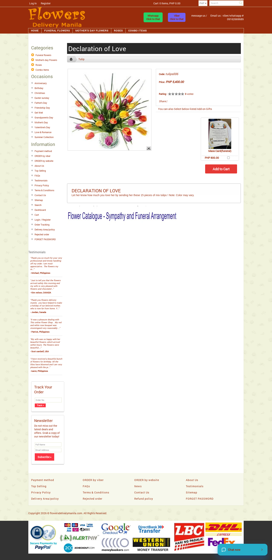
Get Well (39, 112)
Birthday (39, 88)
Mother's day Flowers (91, 30)
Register (46, 3)
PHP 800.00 (212, 158)
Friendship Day (42, 107)
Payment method (43, 151)
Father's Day (41, 102)
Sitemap (39, 200)
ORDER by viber (42, 155)
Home (35, 30)
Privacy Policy (42, 185)
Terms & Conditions (44, 190)
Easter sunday (42, 97)
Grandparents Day (44, 117)
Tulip (81, 59)
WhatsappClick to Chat (153, 17)
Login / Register (43, 219)
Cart (37, 214)
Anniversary (41, 83)
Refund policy (143, 498)
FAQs (37, 175)
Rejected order (42, 234)
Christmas (40, 92)
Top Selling (40, 170)
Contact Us (40, 195)
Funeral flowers (57, 30)
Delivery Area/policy (45, 229)
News (138, 486)
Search (38, 204)
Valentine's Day (42, 127)
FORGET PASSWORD (45, 239)
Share (162, 101)
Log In (33, 3)
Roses (118, 30)
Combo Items (137, 30)
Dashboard (40, 209)
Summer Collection (44, 137)
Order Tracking (42, 224)
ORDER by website (44, 160)
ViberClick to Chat (177, 17)
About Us (39, 165)
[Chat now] (242, 549)
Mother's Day (41, 122)
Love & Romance (43, 132)
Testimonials (41, 180)
